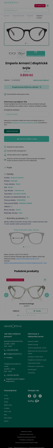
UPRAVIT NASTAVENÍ (12, 234)
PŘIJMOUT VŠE (43, 234)
